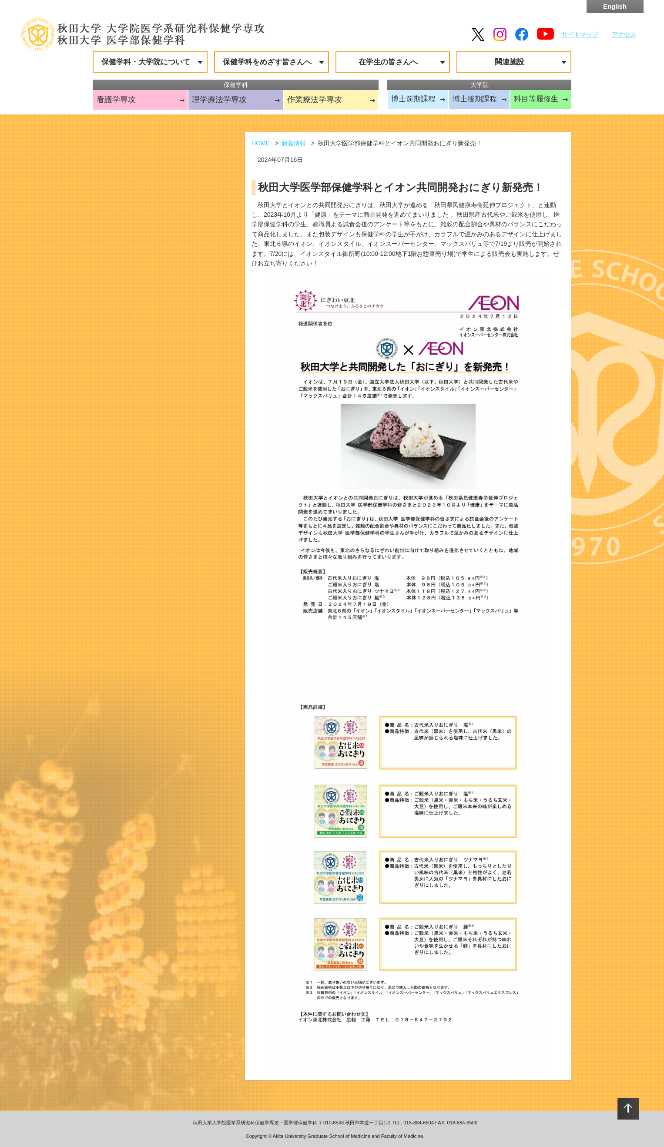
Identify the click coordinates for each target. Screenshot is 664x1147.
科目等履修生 (536, 99)
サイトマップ (580, 34)
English (615, 6)
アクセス (624, 34)
